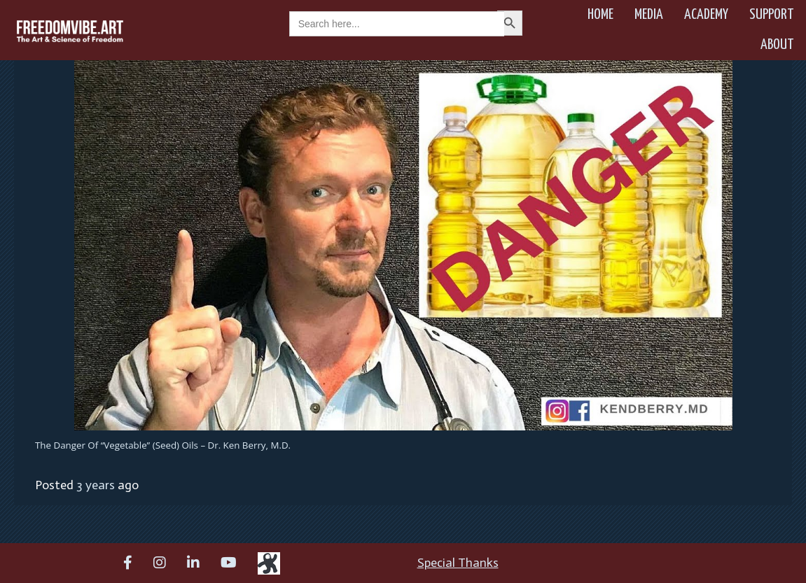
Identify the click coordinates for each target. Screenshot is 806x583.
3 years (95, 485)
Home (600, 15)
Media (648, 15)
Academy (706, 15)
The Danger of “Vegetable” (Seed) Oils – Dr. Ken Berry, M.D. (163, 445)
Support (771, 15)
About (777, 45)
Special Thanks (458, 562)
